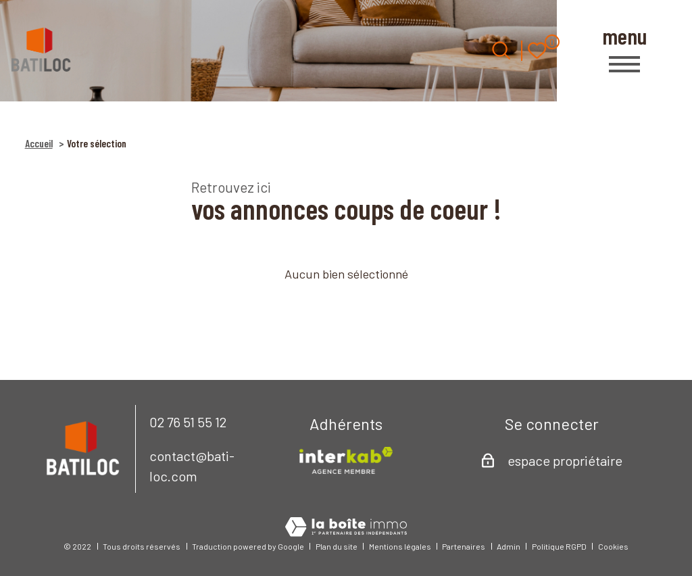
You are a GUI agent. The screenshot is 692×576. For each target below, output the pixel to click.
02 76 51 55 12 (187, 422)
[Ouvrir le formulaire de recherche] (501, 50)
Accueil (39, 143)
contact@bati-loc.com (191, 466)
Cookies (613, 546)
